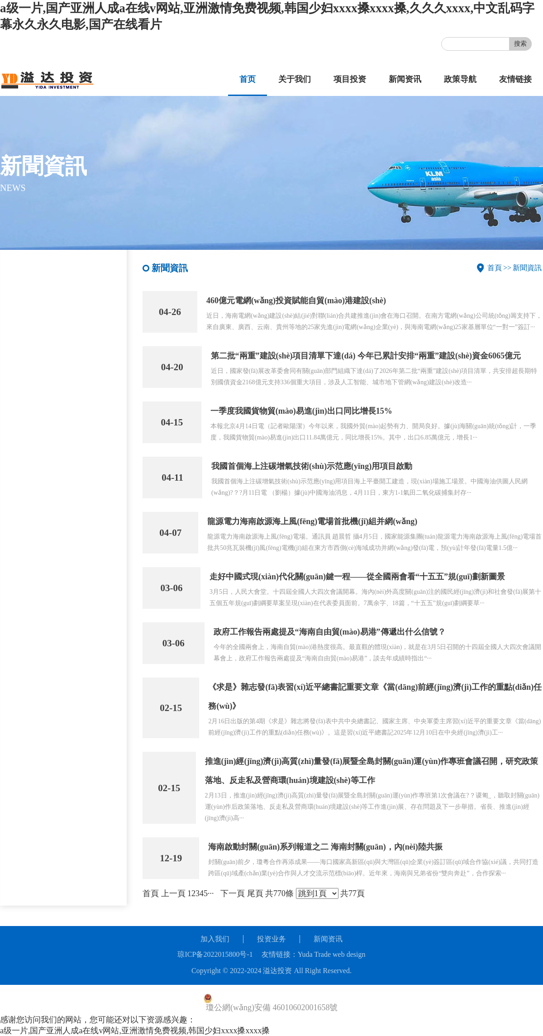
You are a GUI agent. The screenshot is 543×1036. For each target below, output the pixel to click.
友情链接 (515, 79)
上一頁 (173, 893)
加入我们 (214, 939)
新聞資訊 (527, 268)
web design (349, 954)
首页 (247, 79)
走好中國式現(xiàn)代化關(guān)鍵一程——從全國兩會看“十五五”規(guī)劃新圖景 (357, 576)
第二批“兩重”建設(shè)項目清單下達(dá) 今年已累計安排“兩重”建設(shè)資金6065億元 (366, 355)
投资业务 (271, 939)
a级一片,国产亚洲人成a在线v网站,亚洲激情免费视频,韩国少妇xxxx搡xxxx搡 (135, 1030)
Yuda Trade (314, 954)
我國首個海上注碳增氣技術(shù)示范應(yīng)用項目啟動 (311, 466)
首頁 (494, 268)
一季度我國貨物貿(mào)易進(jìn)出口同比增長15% (301, 410)
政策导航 (460, 79)
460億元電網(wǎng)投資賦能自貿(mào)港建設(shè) (296, 300)
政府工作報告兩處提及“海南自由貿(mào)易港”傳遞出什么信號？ (330, 631)
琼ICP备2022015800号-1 (214, 954)
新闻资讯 (405, 79)
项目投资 (349, 79)
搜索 (520, 43)
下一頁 (232, 893)
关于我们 (294, 79)
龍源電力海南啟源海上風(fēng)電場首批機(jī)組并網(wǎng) (312, 521)
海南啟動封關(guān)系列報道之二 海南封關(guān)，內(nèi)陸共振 (325, 846)
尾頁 (255, 893)
